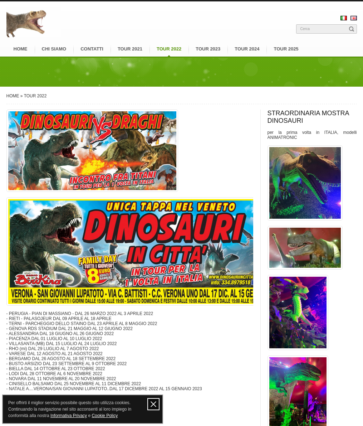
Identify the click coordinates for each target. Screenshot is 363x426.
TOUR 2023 (208, 49)
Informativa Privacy (68, 415)
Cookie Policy (105, 415)
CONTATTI (91, 49)
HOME (21, 49)
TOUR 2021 (130, 49)
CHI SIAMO (54, 49)
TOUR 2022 (169, 49)
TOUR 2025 (286, 49)
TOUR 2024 (247, 49)
